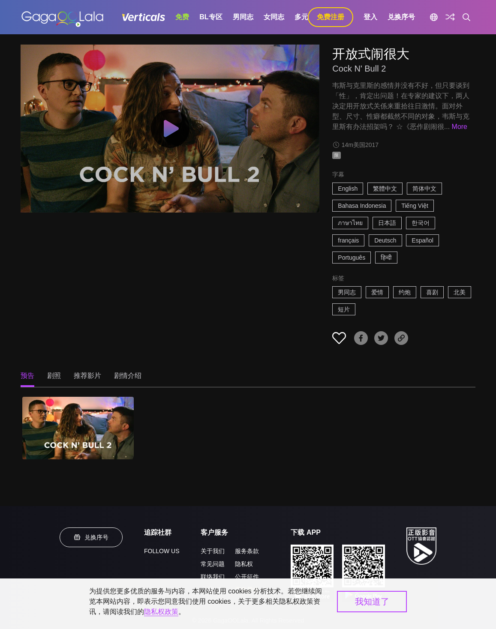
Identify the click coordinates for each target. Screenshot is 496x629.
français (348, 240)
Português (351, 257)
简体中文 (424, 188)
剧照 (54, 375)
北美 (460, 292)
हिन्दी (386, 257)
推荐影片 (87, 375)
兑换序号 (401, 17)
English (348, 188)
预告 (27, 375)
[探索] (450, 17)
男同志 (243, 17)
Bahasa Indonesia (362, 205)
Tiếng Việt (414, 205)
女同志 (274, 17)
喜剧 (432, 292)
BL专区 (210, 17)
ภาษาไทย (350, 222)
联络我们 (213, 576)
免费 (182, 17)
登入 (370, 17)
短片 (344, 309)
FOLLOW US (161, 551)
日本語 (387, 222)
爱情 (377, 292)
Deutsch (385, 240)
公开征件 (247, 576)
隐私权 (244, 563)
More (459, 126)
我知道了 (372, 601)
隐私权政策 (161, 611)
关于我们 (213, 551)
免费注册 (330, 17)
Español (422, 240)
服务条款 (247, 551)
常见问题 (213, 563)
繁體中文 (385, 188)
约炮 (405, 292)
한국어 (421, 222)
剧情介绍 (127, 375)
